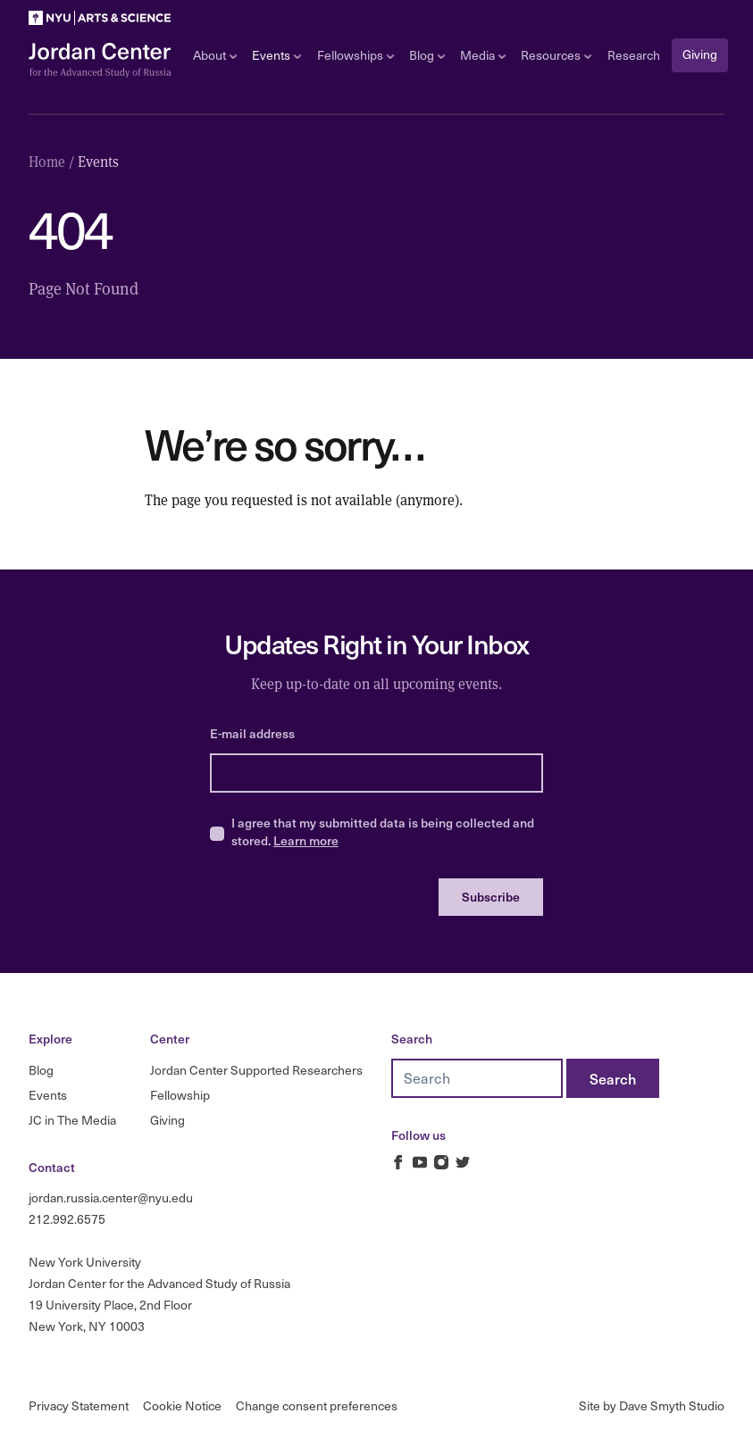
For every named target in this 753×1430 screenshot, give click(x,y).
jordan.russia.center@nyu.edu (111, 1197)
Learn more (306, 840)
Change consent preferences (316, 1405)
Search (411, 1038)
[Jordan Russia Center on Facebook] (398, 1162)
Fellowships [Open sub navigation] (355, 54)
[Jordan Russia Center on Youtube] (420, 1162)
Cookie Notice (182, 1405)
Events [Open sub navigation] (276, 54)
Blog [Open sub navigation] (427, 54)
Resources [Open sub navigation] (556, 54)
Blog (41, 1069)
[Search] (612, 1078)
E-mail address (252, 733)
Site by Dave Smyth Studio (651, 1405)
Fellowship (180, 1094)
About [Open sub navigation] (215, 54)
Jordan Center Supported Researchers (256, 1069)
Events (48, 1094)
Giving (699, 54)
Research (633, 54)
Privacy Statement (79, 1405)
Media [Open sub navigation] (483, 54)
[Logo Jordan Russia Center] (100, 60)
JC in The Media (72, 1119)
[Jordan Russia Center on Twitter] (462, 1162)
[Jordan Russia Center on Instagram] (441, 1162)
